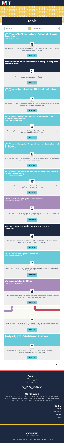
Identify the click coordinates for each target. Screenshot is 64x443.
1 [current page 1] (29, 364)
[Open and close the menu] (37, 3)
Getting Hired (13, 148)
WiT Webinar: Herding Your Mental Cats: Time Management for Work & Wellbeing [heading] (31, 172)
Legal (51, 439)
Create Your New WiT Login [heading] (17, 308)
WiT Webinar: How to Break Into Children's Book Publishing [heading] (31, 89)
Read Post (32, 55)
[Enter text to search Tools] (16, 28)
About (59, 409)
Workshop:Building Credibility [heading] (18, 281)
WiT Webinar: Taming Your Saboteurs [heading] (21, 253)
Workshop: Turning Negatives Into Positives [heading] (24, 199)
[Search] (30, 28)
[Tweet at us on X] (26, 387)
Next (58, 364)
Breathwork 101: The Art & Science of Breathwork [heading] (26, 336)
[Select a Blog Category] (46, 28)
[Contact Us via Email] (40, 387)
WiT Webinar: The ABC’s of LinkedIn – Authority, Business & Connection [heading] (31, 35)
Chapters (58, 414)
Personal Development (16, 120)
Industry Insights (14, 38)
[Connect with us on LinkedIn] (30, 387)
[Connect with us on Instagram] (33, 387)
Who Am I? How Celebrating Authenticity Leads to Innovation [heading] (27, 227)
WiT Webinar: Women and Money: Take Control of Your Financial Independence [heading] (29, 117)
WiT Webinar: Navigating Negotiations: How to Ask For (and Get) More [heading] (32, 145)
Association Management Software (32, 434)
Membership (57, 411)
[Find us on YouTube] (37, 387)
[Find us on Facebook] (23, 387)
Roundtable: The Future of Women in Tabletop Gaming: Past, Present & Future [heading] (31, 62)
